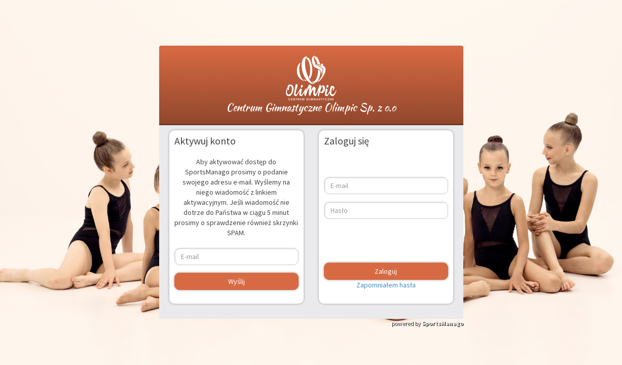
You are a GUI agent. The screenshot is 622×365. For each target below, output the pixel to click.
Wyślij (236, 281)
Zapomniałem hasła (386, 284)
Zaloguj (386, 271)
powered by (427, 323)
